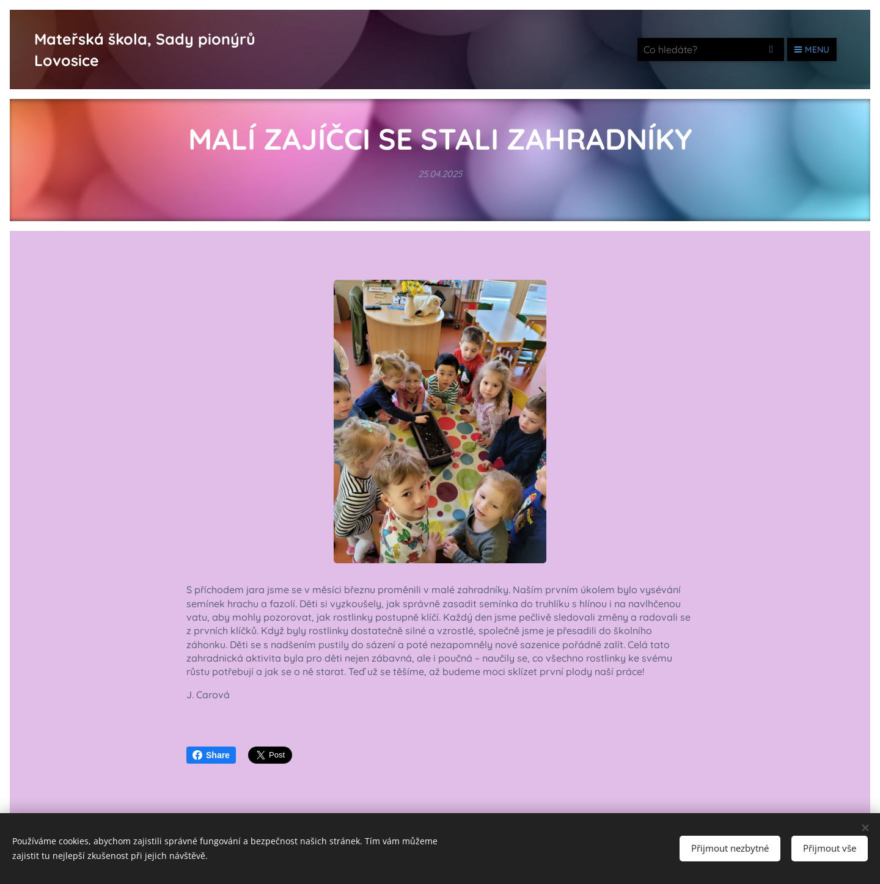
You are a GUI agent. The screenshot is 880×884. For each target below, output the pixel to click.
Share (211, 755)
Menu (811, 49)
